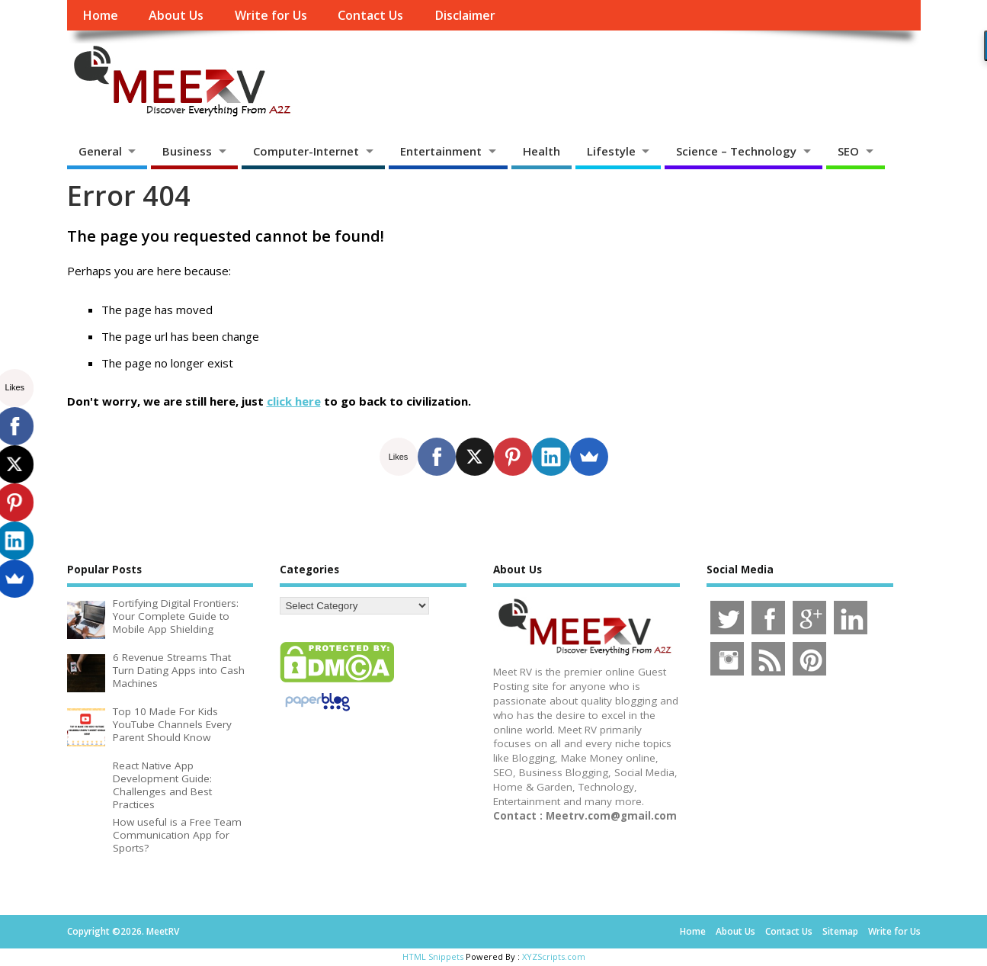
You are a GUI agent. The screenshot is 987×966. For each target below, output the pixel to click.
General (100, 151)
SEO (848, 151)
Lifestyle (611, 151)
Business (187, 151)
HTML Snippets (432, 956)
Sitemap (840, 931)
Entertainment (441, 151)
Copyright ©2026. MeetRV (123, 931)
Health (541, 151)
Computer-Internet (306, 151)
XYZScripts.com (553, 956)
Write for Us (271, 15)
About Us (176, 15)
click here (294, 401)
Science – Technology (736, 151)
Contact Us (370, 15)
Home (100, 15)
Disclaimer (464, 15)
